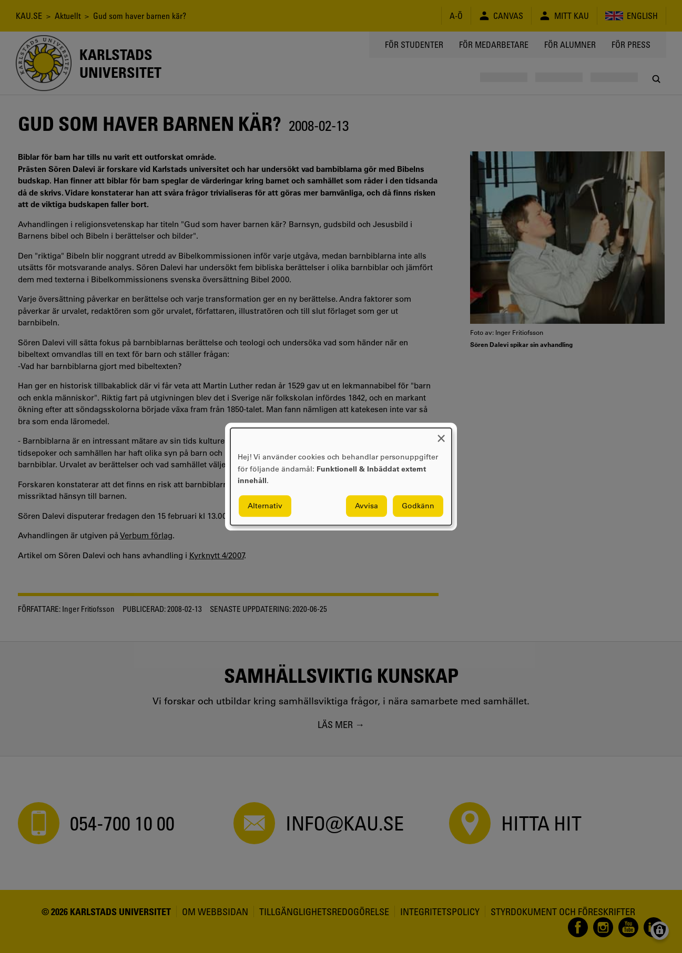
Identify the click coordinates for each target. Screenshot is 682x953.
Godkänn (418, 505)
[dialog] (341, 476)
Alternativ (265, 505)
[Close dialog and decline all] (441, 434)
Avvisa (366, 505)
